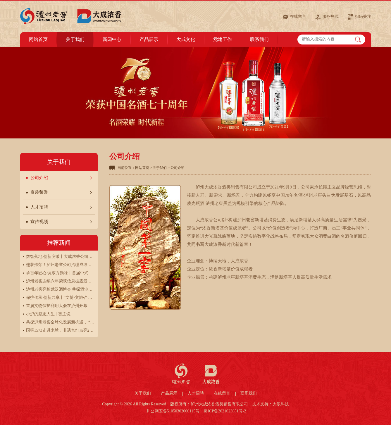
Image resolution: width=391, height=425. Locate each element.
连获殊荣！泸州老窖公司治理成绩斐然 (60, 265)
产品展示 (169, 393)
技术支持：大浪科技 (270, 404)
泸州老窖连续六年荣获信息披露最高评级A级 (60, 281)
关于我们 (160, 168)
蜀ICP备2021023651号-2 (225, 411)
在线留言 (298, 16)
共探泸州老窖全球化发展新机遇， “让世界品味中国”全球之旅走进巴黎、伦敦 (60, 322)
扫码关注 (363, 16)
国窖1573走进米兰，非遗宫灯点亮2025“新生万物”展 (60, 330)
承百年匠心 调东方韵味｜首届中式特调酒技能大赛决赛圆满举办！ (60, 273)
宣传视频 (39, 221)
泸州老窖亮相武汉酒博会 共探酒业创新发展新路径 (60, 289)
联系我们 (248, 393)
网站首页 (142, 168)
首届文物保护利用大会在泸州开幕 (56, 306)
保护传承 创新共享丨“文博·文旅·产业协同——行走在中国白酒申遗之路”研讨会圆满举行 (60, 297)
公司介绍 (39, 177)
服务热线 (330, 16)
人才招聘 (39, 207)
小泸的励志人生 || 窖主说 (48, 314)
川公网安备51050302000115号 (173, 411)
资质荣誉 (39, 192)
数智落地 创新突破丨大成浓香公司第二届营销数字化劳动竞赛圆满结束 (60, 256)
